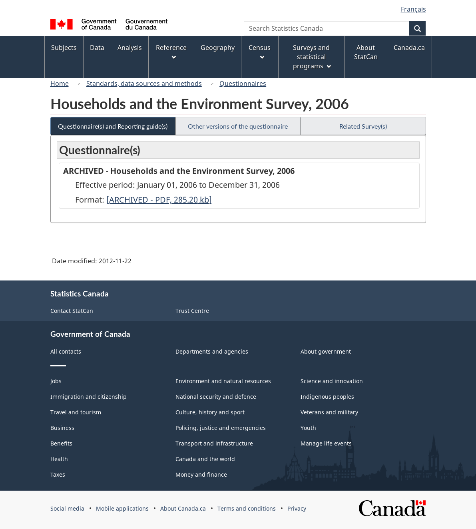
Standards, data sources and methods (144, 83)
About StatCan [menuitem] (366, 52)
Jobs (56, 381)
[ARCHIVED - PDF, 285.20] (159, 199)
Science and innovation (332, 381)
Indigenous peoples (327, 396)
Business (62, 428)
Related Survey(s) (363, 126)
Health (59, 459)
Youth (308, 428)
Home (59, 83)
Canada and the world (205, 459)
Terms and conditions (246, 508)
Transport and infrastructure (214, 443)
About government (326, 351)
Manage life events (326, 443)
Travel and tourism (75, 412)
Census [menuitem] (260, 51)
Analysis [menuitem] (130, 47)
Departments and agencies (211, 351)
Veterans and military (329, 412)
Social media (67, 508)
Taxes (57, 474)
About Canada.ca (183, 508)
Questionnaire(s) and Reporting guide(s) (112, 126)
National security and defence (215, 396)
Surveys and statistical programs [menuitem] (312, 56)
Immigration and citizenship (88, 396)
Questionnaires (242, 83)
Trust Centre (192, 310)
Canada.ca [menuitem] (409, 47)
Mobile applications (122, 508)
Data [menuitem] (97, 47)
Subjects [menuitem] (64, 47)
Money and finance (201, 474)
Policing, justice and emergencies (220, 428)
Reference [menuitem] (171, 51)
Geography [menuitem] (218, 47)
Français (413, 9)
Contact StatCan (71, 310)
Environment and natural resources (223, 381)
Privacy (296, 508)
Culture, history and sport (210, 412)
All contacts (65, 351)
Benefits (61, 443)
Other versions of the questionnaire (238, 126)
